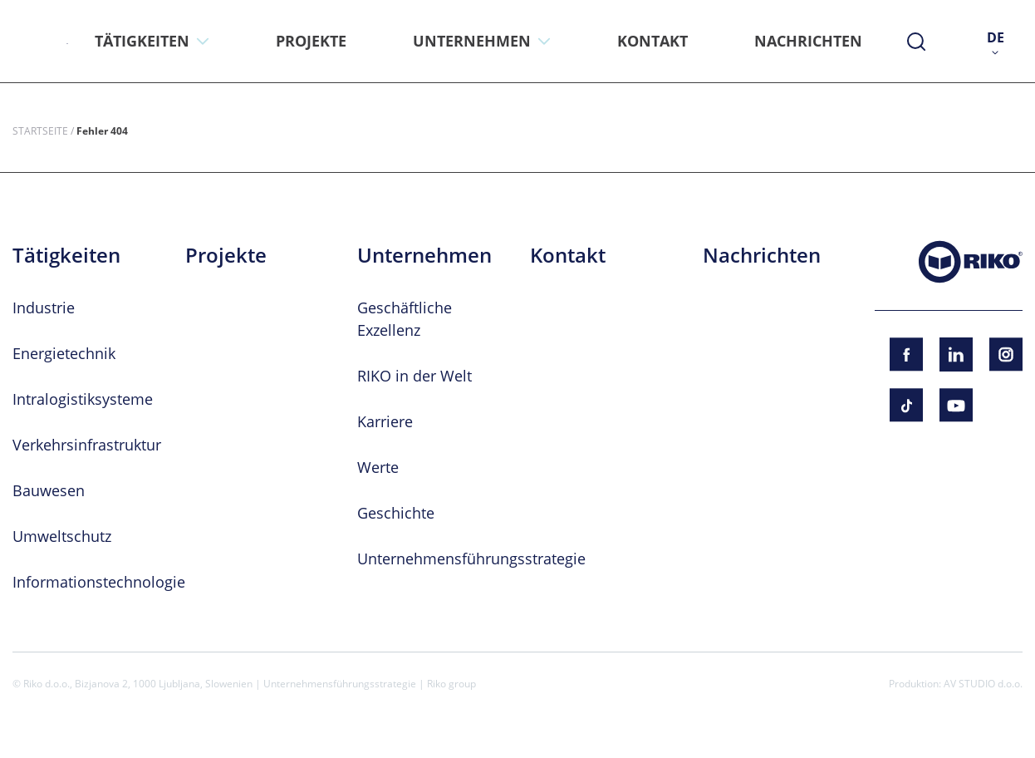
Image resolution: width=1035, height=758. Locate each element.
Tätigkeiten (66, 255)
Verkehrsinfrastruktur (86, 445)
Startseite (40, 130)
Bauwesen (48, 490)
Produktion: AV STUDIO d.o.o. (956, 683)
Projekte (226, 255)
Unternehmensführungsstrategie (471, 558)
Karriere (385, 421)
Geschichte (395, 513)
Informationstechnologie (98, 582)
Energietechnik (63, 353)
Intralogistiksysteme (82, 399)
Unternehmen (424, 255)
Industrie (43, 307)
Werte (378, 467)
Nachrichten (762, 255)
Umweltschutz (61, 536)
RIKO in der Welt (414, 376)
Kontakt (568, 255)
